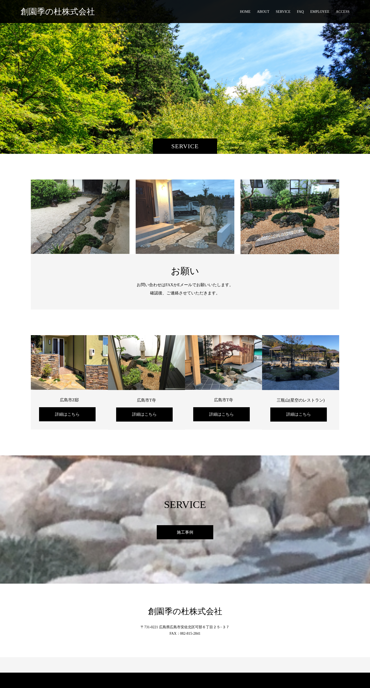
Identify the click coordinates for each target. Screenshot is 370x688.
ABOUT (263, 12)
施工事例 (185, 532)
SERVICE (283, 12)
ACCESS (342, 12)
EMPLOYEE (319, 12)
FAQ (300, 12)
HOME (245, 12)
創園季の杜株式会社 (58, 11)
